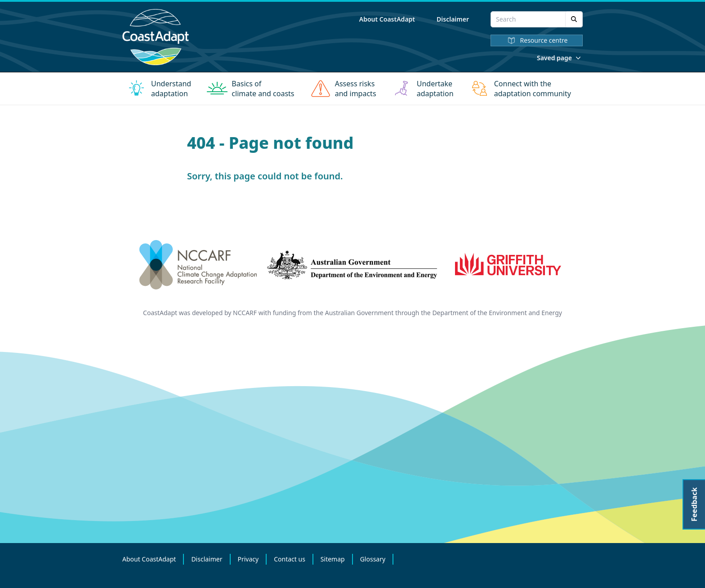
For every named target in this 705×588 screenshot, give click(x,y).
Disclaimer (453, 19)
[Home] (155, 37)
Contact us (289, 559)
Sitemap (333, 559)
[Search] (574, 19)
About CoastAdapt (387, 19)
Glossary (372, 559)
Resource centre (537, 40)
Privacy (248, 559)
